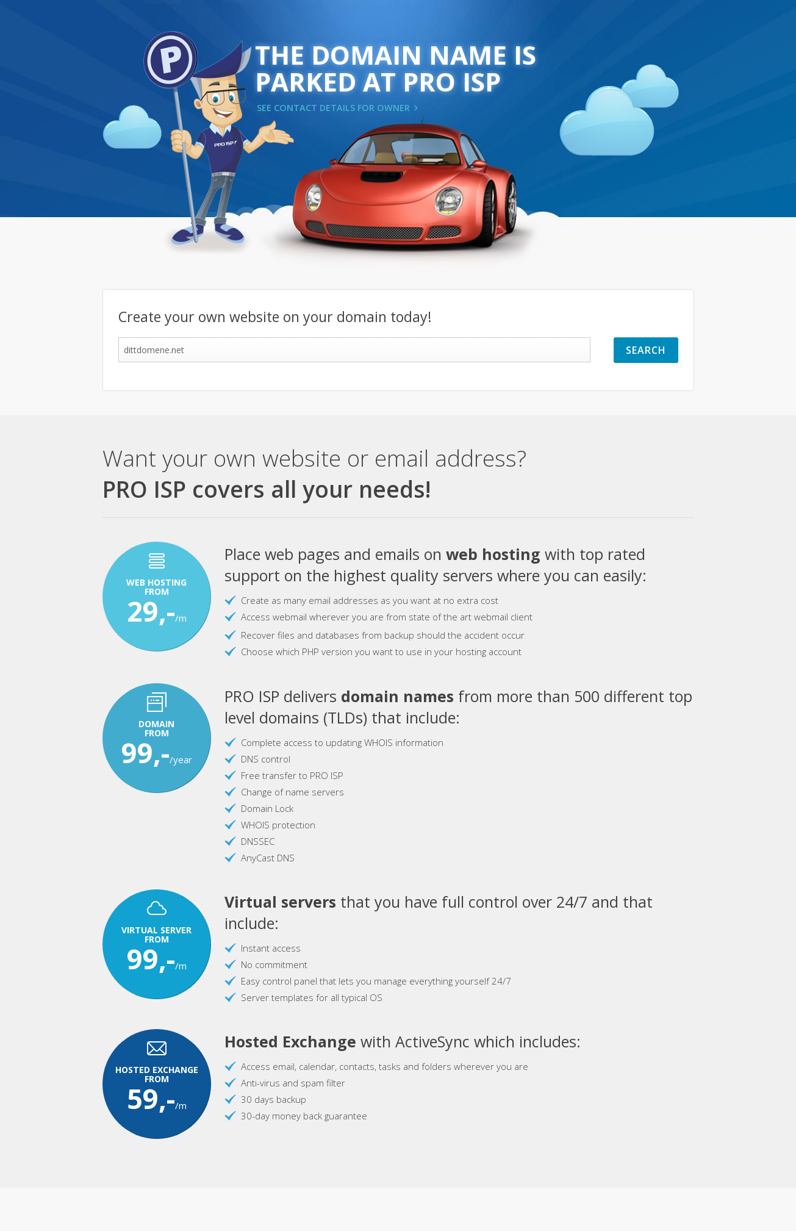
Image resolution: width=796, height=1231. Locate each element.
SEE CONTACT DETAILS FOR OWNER (333, 107)
